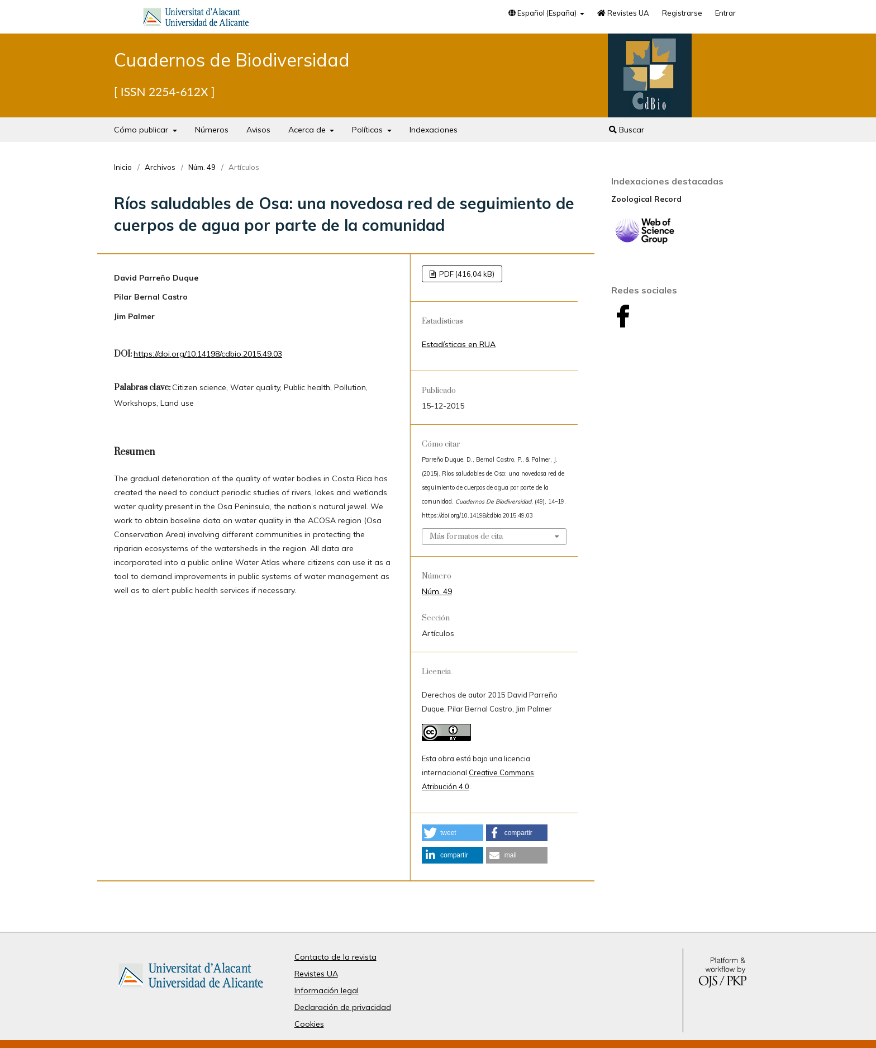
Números (211, 130)
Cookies (309, 1024)
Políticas (368, 130)
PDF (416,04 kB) (465, 273)
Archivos (160, 167)
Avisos (258, 130)
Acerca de (308, 130)
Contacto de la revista (335, 957)
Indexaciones (434, 130)
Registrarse (682, 12)
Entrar (725, 12)
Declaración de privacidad (342, 1007)
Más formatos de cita (466, 537)
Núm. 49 (202, 167)
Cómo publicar (142, 130)
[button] (452, 832)
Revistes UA (623, 12)
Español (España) (543, 12)
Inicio (123, 167)
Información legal (326, 990)
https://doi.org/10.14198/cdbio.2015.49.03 (208, 354)
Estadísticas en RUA (459, 344)
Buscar (626, 130)
